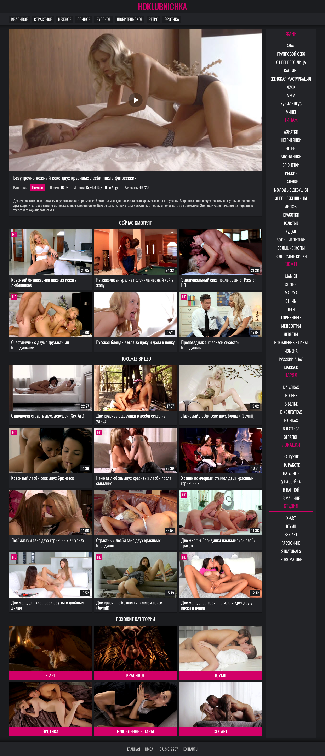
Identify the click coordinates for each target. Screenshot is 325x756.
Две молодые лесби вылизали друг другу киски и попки (216, 605)
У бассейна (291, 481)
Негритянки (291, 140)
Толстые (291, 223)
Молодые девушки (291, 190)
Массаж (291, 367)
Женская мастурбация (291, 79)
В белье (291, 404)
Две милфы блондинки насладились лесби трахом (218, 543)
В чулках (291, 387)
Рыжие (291, 173)
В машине (291, 498)
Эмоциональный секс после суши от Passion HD (218, 282)
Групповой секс (291, 54)
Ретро (153, 19)
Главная (133, 749)
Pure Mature (291, 559)
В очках (291, 420)
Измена (291, 351)
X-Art (50, 675)
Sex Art (220, 731)
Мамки (291, 276)
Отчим (291, 301)
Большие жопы (291, 248)
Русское (103, 19)
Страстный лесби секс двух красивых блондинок (128, 543)
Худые (291, 231)
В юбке (291, 395)
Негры (291, 148)
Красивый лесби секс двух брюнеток (42, 477)
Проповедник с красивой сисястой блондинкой (210, 344)
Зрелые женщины (291, 198)
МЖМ (291, 95)
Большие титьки (291, 239)
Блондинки (291, 156)
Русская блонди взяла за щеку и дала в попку (135, 342)
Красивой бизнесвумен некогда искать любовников (43, 282)
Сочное (83, 19)
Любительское (129, 19)
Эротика (172, 19)
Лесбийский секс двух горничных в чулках (47, 540)
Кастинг (291, 70)
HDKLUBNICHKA (162, 6)
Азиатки (291, 132)
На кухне (291, 456)
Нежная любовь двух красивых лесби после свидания (133, 480)
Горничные (291, 317)
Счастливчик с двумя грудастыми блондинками (40, 344)
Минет (291, 112)
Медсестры (291, 326)
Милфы (291, 206)
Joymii (220, 675)
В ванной (291, 490)
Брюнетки (291, 165)
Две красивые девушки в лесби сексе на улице (130, 418)
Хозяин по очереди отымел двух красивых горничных (217, 480)
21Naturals (291, 551)
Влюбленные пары (135, 731)
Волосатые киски (291, 256)
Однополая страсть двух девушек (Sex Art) (47, 415)
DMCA (149, 749)
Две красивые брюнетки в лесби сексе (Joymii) (129, 605)
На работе (291, 465)
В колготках (291, 412)
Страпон (291, 437)
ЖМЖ (291, 87)
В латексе (291, 428)
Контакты (190, 749)
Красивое (19, 19)
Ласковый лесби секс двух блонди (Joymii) (218, 415)
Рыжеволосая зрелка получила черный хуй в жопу (134, 282)
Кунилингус (291, 103)
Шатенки (291, 181)
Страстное (43, 19)
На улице (291, 473)
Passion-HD (291, 543)
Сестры (291, 284)
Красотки (291, 215)
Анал (291, 45)
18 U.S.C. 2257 (168, 749)
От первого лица (291, 62)
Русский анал (291, 359)
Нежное (64, 19)
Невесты (291, 334)
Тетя (291, 309)
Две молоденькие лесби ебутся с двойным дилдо (47, 605)
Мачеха (291, 292)
